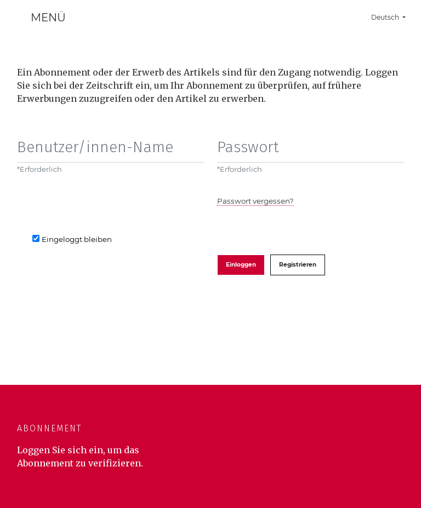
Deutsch (392, 15)
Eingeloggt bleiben (77, 239)
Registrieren (297, 264)
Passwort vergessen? (255, 201)
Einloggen (241, 264)
